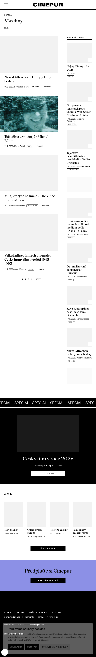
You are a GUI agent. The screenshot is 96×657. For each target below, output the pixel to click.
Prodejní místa (12, 617)
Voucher (54, 617)
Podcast (43, 612)
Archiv (20, 612)
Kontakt (56, 612)
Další (56, 279)
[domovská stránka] (48, 5)
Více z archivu (48, 548)
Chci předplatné (48, 580)
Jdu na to (48, 473)
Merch (41, 617)
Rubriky (8, 612)
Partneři (29, 617)
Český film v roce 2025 (48, 459)
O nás (31, 612)
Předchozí (5, 279)
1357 (38, 279)
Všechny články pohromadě (48, 465)
